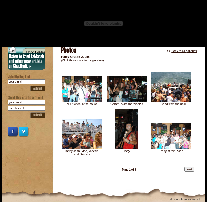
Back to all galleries (184, 51)
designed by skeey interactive (186, 199)
